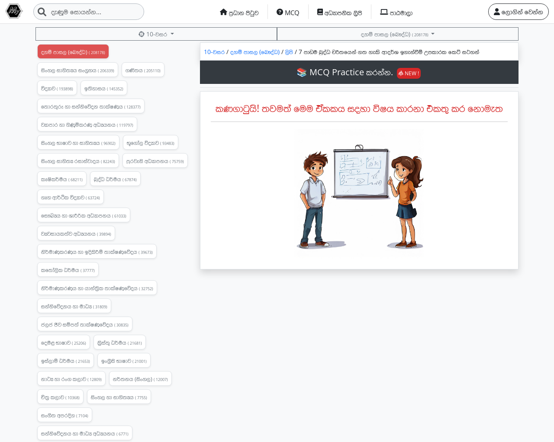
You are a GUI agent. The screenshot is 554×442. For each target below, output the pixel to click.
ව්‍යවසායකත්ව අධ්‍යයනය (76, 233)
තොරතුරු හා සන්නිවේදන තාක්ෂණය (91, 106)
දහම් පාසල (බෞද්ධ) (395, 34)
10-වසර (153, 34)
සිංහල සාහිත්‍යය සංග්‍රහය (77, 70)
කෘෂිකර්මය (62, 179)
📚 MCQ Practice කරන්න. (358, 72)
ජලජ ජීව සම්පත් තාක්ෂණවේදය (85, 324)
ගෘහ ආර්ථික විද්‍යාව (70, 197)
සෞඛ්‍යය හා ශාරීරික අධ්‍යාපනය (83, 215)
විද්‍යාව (57, 88)
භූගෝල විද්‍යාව (150, 143)
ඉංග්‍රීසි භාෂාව (124, 361)
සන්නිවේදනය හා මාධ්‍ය (74, 306)
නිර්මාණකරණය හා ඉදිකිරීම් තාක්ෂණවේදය (97, 252)
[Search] (88, 11)
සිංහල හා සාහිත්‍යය (119, 397)
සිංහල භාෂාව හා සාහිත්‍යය (78, 143)
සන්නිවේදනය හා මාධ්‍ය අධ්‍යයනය (85, 433)
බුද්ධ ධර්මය (115, 179)
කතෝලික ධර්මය (68, 270)
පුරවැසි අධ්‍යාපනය (155, 161)
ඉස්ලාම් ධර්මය (65, 361)
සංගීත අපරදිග (64, 415)
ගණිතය (143, 70)
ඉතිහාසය (103, 88)
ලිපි (290, 52)
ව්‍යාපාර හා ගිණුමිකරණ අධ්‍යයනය (87, 124)
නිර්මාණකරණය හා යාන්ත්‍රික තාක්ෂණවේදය (97, 288)
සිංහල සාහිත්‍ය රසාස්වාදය (78, 161)
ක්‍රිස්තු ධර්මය (119, 342)
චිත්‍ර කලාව (60, 397)
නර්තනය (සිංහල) (140, 379)
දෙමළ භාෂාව (63, 342)
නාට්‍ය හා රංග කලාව (71, 379)
